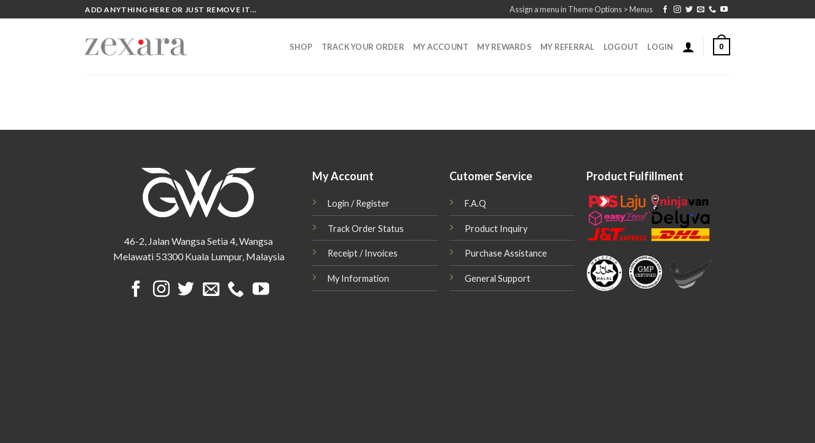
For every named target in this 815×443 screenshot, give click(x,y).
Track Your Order (362, 47)
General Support (497, 278)
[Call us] (712, 10)
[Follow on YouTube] (724, 10)
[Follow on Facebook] (665, 10)
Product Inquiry (496, 228)
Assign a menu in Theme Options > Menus (581, 9)
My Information (358, 278)
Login (660, 47)
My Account (441, 47)
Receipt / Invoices (363, 253)
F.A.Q (475, 203)
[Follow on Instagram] (677, 10)
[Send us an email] (700, 10)
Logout (621, 47)
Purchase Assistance (506, 253)
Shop (301, 47)
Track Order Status (366, 228)
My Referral (567, 47)
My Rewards (504, 47)
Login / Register (359, 203)
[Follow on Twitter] (689, 10)
